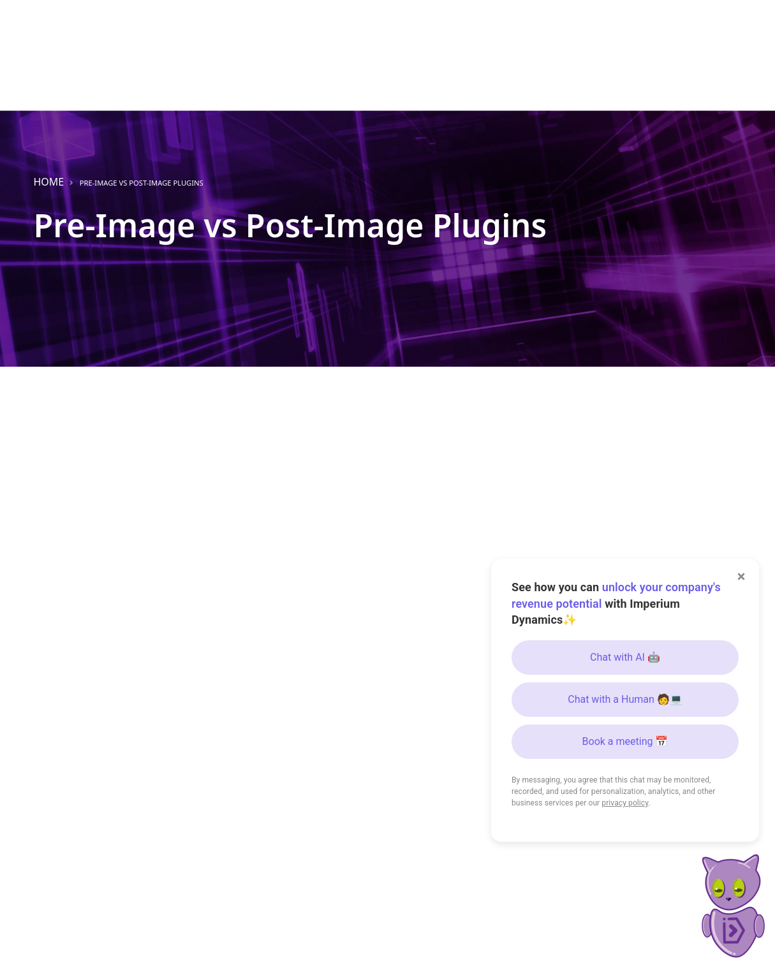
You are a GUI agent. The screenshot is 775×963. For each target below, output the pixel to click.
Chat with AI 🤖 (625, 657)
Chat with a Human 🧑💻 (625, 699)
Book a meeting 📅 (625, 741)
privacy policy (625, 802)
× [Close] (741, 576)
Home (49, 182)
